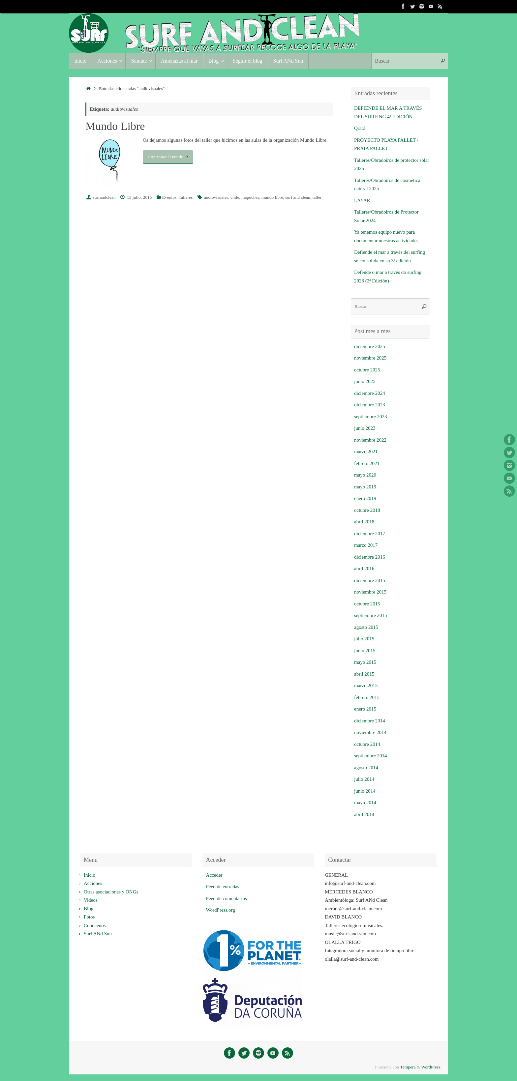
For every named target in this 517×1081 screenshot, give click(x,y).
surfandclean (104, 197)
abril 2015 (364, 674)
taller (317, 197)
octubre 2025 (367, 369)
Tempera (407, 1067)
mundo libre (272, 197)
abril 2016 (364, 568)
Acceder (214, 875)
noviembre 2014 (370, 732)
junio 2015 (365, 650)
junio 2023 (365, 428)
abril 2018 (364, 521)
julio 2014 (364, 779)
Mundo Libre (115, 126)
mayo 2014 (365, 802)
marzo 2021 (366, 451)
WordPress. (431, 1067)
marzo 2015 (366, 685)
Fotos (89, 917)
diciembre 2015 (369, 580)
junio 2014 (365, 791)
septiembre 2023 (370, 416)
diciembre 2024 (369, 393)
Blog (88, 908)
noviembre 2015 (370, 592)
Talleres (186, 197)
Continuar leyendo (169, 156)
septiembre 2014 (370, 755)
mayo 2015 (365, 662)
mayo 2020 (365, 475)
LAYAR (362, 200)
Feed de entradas (222, 886)
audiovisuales (216, 197)
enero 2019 (365, 498)
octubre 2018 (367, 510)
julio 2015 (364, 638)
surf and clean (297, 197)
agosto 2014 (366, 767)
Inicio (89, 875)
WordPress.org (220, 910)
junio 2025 (365, 381)
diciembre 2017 (369, 533)
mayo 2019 (365, 486)
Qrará (359, 128)
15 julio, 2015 (139, 197)
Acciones (93, 883)
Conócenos (95, 925)
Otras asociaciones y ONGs (111, 891)
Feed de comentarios (226, 898)
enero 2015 (365, 709)
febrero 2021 (367, 463)
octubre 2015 (367, 603)
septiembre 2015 (370, 615)
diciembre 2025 (369, 346)
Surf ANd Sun (98, 933)
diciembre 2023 (369, 404)
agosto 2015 (366, 627)
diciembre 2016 (369, 557)
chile (234, 197)
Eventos (169, 197)
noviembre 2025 (370, 358)
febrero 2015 (367, 697)
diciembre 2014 (369, 720)
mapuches (250, 197)
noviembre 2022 (370, 440)
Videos (91, 900)
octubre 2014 (367, 744)
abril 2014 (364, 814)
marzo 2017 (366, 545)
